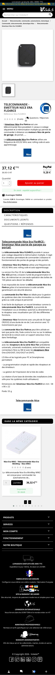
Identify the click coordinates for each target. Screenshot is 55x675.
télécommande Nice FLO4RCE (18, 252)
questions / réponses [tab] (19, 224)
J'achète (17, 482)
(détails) (43, 4)
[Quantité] (5, 183)
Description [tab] (12, 210)
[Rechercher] (27, 14)
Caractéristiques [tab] (16, 215)
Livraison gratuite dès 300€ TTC (27, 2)
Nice (15, 319)
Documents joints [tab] (16, 219)
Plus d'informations (10, 202)
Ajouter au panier (34, 182)
